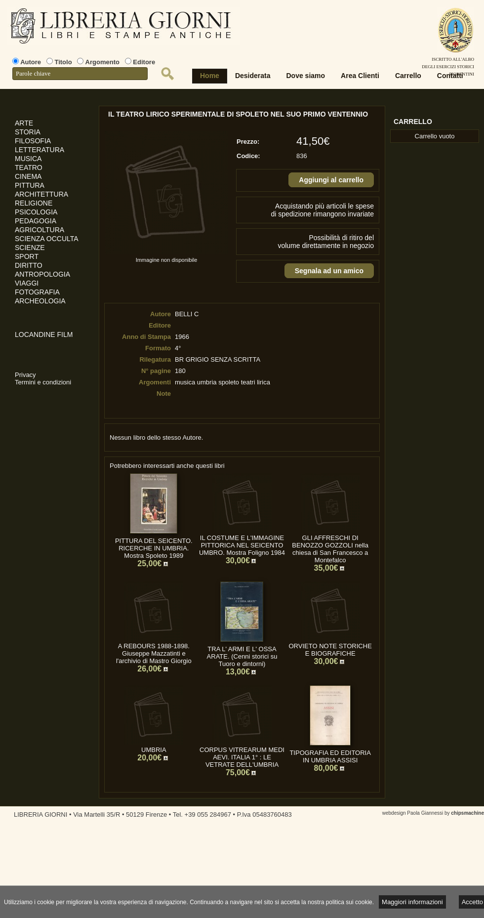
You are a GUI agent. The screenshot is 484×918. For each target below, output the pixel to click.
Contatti (450, 76)
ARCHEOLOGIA (40, 301)
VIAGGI (27, 283)
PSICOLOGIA (36, 212)
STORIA (27, 132)
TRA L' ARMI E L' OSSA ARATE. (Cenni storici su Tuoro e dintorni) (242, 656)
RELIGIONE (33, 203)
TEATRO (28, 167)
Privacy (25, 374)
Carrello (408, 76)
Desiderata (253, 76)
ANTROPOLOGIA (42, 274)
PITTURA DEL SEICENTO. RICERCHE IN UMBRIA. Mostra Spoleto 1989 (154, 548)
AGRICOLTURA (39, 230)
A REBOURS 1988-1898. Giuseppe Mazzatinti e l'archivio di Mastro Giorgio (154, 653)
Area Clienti (360, 76)
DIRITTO (28, 265)
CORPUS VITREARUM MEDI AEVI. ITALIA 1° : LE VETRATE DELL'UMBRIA (242, 757)
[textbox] (80, 73)
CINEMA (28, 176)
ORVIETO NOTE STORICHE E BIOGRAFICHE (330, 649)
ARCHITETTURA (41, 194)
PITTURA (29, 185)
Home (209, 76)
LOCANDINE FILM (44, 334)
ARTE (24, 123)
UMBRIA (153, 749)
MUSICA (28, 159)
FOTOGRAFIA (37, 292)
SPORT (27, 256)
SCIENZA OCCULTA (47, 239)
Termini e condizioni (43, 382)
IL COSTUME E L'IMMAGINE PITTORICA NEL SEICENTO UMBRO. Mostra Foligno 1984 (242, 545)
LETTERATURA (39, 150)
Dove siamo (305, 76)
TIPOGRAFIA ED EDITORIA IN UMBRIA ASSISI (329, 756)
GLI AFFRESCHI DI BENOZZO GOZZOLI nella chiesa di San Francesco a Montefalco (330, 549)
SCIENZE (30, 247)
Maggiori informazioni (412, 902)
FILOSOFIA (33, 141)
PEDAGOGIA (35, 221)
